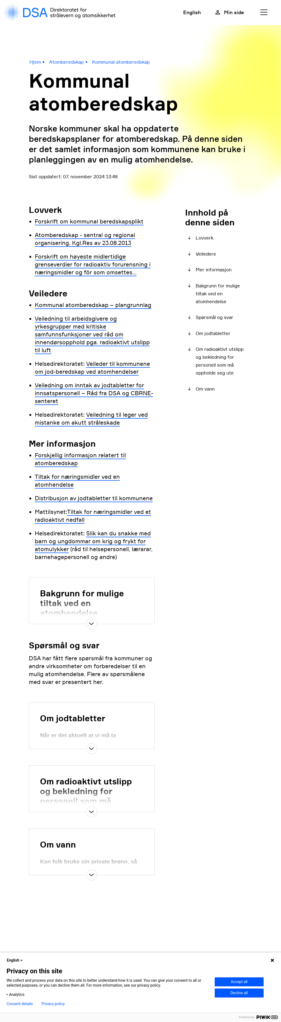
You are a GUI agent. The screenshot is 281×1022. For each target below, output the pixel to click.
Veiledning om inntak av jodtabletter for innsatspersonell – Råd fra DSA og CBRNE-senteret (94, 393)
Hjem (35, 62)
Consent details (20, 1004)
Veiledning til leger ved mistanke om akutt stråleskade (91, 418)
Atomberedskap (66, 62)
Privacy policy (53, 1004)
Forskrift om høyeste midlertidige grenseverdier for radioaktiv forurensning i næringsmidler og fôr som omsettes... (93, 264)
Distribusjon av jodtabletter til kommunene (94, 498)
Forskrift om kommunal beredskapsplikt (89, 221)
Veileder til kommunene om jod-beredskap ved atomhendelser (92, 367)
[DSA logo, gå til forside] (61, 12)
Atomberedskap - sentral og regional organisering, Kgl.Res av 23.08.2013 (85, 239)
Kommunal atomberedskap (121, 62)
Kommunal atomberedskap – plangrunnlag (93, 305)
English (192, 12)
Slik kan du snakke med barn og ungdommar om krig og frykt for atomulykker (93, 541)
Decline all (239, 993)
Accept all (239, 982)
